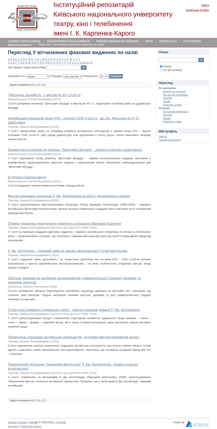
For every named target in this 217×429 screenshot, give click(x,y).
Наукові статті (168, 40)
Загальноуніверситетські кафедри (68, 40)
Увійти (205, 5)
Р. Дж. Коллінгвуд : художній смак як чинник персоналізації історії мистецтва (67, 251)
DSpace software (17, 422)
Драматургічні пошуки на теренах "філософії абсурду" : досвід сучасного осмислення (75, 150)
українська (192, 10)
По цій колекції (171, 69)
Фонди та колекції (174, 91)
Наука (149, 40)
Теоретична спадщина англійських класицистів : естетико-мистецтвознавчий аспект (73, 337)
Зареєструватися (170, 139)
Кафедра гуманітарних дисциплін (117, 40)
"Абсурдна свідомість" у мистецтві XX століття (44, 95)
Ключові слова (172, 104)
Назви (167, 101)
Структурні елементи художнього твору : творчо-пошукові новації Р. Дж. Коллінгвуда (74, 310)
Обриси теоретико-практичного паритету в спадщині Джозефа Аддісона (64, 223)
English (204, 10)
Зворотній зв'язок (31, 426)
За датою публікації (175, 94)
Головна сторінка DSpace (24, 40)
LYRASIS (60, 422)
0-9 (10, 59)
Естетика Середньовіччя (27, 177)
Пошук (165, 66)
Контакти (13, 426)
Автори (167, 98)
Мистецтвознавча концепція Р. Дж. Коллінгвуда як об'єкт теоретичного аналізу (69, 196)
